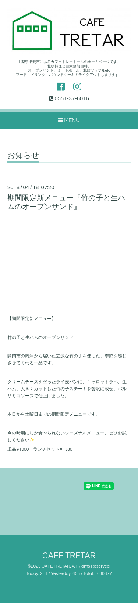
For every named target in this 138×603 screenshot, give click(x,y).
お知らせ (23, 155)
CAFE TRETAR (69, 556)
